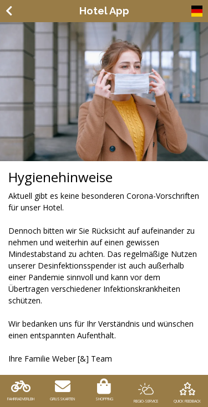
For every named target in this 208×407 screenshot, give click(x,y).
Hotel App (104, 11)
